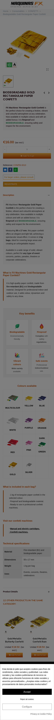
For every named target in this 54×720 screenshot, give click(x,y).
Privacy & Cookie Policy (41, 714)
